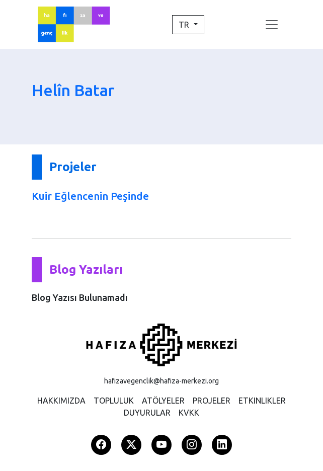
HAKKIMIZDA (61, 400)
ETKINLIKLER (262, 400)
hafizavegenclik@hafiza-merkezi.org (161, 381)
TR (185, 24)
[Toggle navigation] (271, 24)
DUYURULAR (147, 412)
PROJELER (211, 400)
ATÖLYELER (163, 400)
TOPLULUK (114, 400)
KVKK (189, 412)
